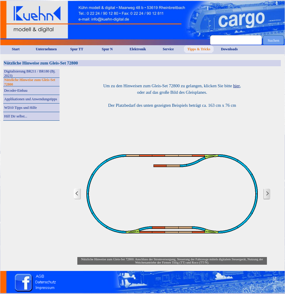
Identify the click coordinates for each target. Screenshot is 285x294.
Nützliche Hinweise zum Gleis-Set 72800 (29, 82)
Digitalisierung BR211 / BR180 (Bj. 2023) (29, 73)
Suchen (273, 40)
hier (236, 85)
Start (16, 49)
